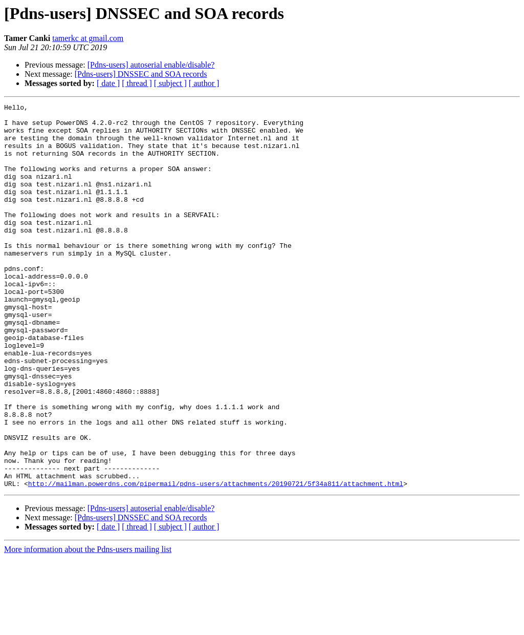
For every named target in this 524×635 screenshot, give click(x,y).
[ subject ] (170, 83)
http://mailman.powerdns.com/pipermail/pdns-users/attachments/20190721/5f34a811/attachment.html (215, 560)
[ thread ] (137, 83)
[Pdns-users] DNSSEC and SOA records (141, 74)
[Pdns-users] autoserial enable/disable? (151, 64)
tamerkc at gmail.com (87, 38)
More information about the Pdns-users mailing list (87, 626)
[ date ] (108, 83)
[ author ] (204, 83)
